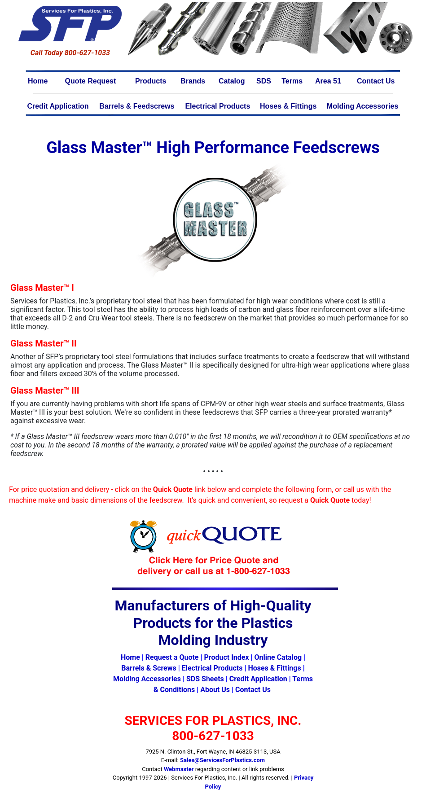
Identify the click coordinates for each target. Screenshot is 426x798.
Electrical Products (217, 106)
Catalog (232, 81)
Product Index (226, 657)
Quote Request (90, 81)
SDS (263, 81)
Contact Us (376, 81)
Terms (292, 81)
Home (38, 81)
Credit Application (57, 106)
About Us (215, 689)
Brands (192, 81)
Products (150, 81)
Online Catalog (278, 657)
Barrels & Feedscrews (136, 106)
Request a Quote (172, 657)
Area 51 (328, 81)
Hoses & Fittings (288, 106)
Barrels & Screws (148, 668)
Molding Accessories (362, 106)
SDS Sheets (205, 679)
